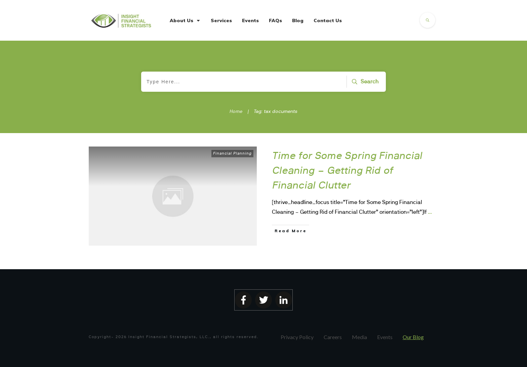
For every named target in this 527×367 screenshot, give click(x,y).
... (430, 211)
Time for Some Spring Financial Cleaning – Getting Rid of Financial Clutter (347, 170)
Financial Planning (232, 153)
